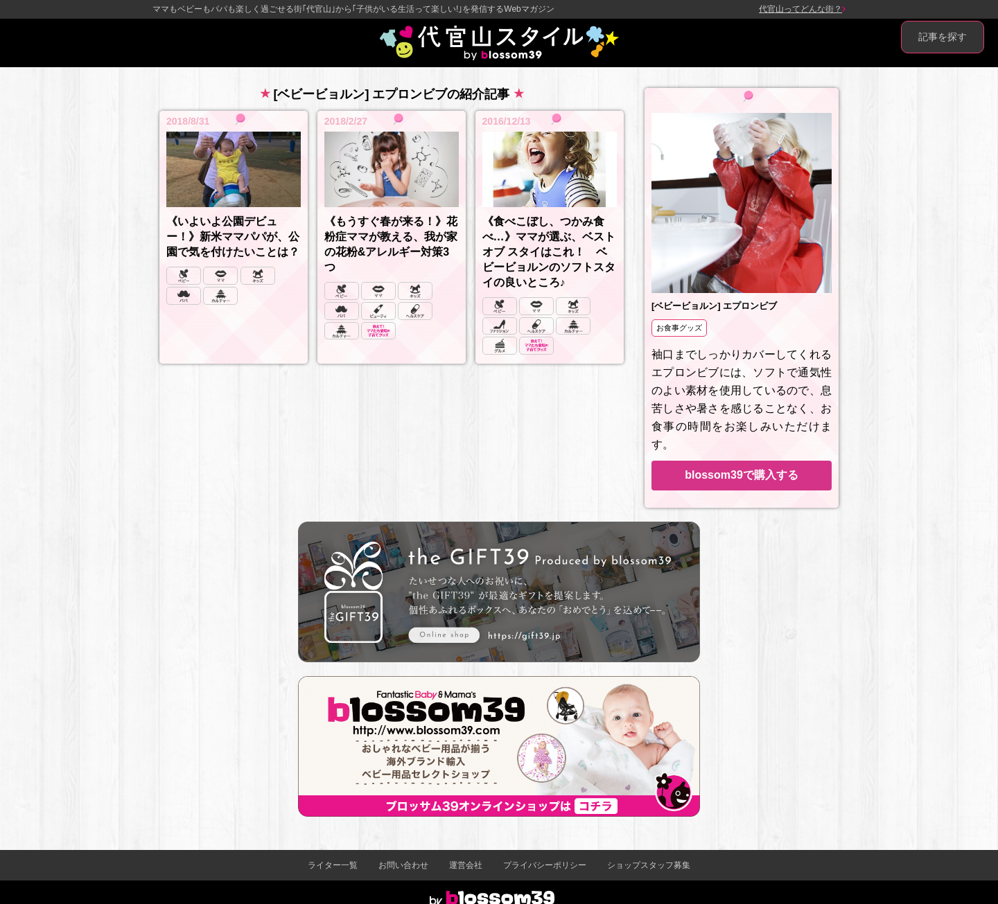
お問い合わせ (403, 865)
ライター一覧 (333, 865)
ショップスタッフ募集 (648, 865)
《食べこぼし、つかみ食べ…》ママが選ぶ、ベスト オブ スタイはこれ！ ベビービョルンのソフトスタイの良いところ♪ (548, 251)
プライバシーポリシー (544, 865)
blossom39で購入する (741, 475)
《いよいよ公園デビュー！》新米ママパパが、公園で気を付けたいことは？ (232, 236)
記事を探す (942, 36)
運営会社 (465, 865)
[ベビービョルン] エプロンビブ (714, 306)
